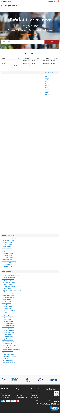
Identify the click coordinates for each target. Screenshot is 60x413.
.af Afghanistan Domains (8, 277)
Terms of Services (46, 404)
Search (51, 41)
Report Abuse (19, 395)
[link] (54, 408)
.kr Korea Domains (7, 314)
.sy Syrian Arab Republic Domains (11, 262)
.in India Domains (6, 301)
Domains (23, 9)
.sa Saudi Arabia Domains (9, 261)
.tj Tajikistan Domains (7, 352)
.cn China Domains (7, 292)
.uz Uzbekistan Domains (8, 362)
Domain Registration (35, 392)
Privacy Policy (56, 404)
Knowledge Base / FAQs (21, 397)
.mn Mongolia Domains (8, 327)
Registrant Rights (53, 403)
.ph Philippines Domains (8, 338)
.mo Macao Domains (7, 328)
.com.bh (47, 78)
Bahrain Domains (50, 72)
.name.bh (47, 91)
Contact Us (3, 393)
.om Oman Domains (7, 255)
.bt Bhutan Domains (7, 288)
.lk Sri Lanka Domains (8, 323)
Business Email (34, 395)
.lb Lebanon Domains (7, 253)
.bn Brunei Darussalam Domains (10, 286)
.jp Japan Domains (7, 308)
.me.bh (47, 89)
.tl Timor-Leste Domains (8, 354)
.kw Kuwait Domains (7, 251)
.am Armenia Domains (8, 240)
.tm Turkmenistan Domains (9, 356)
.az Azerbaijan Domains (8, 242)
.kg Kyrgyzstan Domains (8, 310)
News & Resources (5, 395)
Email (30, 9)
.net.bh (47, 85)
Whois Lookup (19, 393)
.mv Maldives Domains (8, 330)
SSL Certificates (38, 9)
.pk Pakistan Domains (7, 340)
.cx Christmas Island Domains (10, 293)
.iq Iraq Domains (6, 248)
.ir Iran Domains (6, 304)
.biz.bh (46, 92)
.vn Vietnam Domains (7, 364)
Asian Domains (6, 271)
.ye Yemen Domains (7, 266)
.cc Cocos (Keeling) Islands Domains (11, 290)
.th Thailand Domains (7, 351)
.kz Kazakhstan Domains (8, 317)
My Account (55, 9)
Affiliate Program (5, 397)
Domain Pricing (34, 393)
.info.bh (47, 83)
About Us (3, 392)
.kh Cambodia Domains (8, 312)
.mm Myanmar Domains (8, 325)
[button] (6, 1)
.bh (46, 76)
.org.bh (47, 79)
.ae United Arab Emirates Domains (11, 239)
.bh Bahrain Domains (7, 244)
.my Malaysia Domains (8, 332)
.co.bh (46, 81)
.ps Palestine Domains (8, 257)
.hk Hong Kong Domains (8, 295)
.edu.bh (47, 94)
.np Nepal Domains (7, 334)
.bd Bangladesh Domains (8, 282)
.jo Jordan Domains (7, 250)
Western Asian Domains (8, 235)
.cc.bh (46, 87)
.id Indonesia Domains (8, 297)
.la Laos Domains (6, 319)
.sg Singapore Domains (8, 347)
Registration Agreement (42, 403)
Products (47, 9)
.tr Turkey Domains (7, 264)
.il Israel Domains (6, 246)
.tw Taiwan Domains (7, 360)
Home (17, 9)
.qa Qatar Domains (7, 259)
